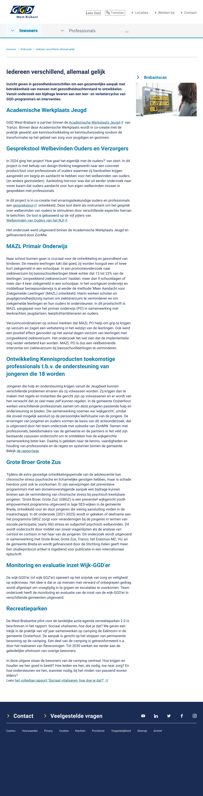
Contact (190, 12)
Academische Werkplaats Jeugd (94, 122)
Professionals (78, 31)
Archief (158, 730)
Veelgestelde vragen (77, 716)
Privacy (48, 730)
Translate (115, 13)
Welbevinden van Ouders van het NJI (35, 220)
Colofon (10, 730)
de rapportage (28, 451)
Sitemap (142, 730)
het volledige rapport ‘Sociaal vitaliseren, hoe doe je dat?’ (60, 680)
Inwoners (24, 30)
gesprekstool (23, 205)
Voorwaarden (29, 730)
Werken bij (166, 12)
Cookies (64, 730)
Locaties (141, 12)
